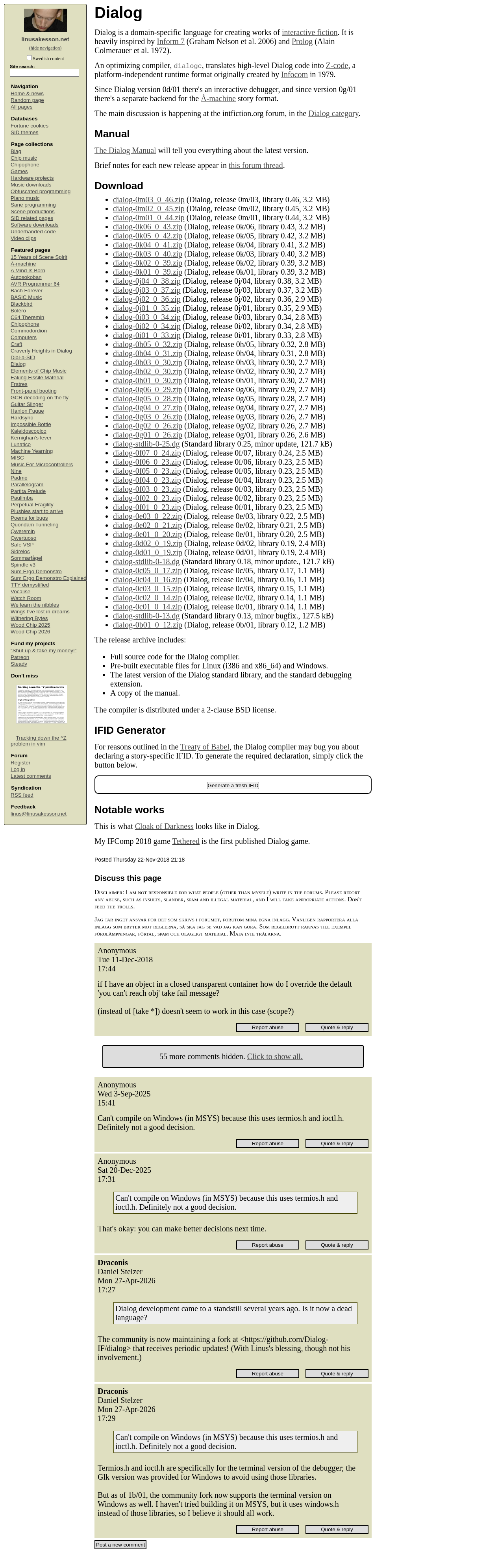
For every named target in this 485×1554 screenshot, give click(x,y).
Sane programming (33, 205)
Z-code (337, 65)
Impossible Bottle (31, 424)
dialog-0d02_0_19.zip (147, 543)
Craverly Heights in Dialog (41, 351)
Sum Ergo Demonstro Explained (49, 578)
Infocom (294, 74)
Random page (27, 100)
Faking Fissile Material (37, 377)
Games (19, 171)
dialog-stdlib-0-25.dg (146, 443)
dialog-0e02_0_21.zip (147, 525)
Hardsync (22, 418)
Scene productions (33, 211)
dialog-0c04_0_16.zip (147, 579)
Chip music (24, 158)
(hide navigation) (45, 48)
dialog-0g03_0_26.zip (147, 416)
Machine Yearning (32, 451)
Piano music (25, 198)
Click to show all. (275, 1056)
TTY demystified (30, 585)
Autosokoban (26, 277)
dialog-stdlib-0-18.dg (146, 561)
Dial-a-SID (23, 357)
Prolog (302, 41)
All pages (22, 107)
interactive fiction (310, 32)
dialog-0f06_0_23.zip (147, 462)
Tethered (186, 841)
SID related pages (32, 218)
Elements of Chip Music (39, 371)
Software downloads (35, 225)
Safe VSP (22, 545)
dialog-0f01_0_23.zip (147, 507)
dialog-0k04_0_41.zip (147, 244)
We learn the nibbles (35, 605)
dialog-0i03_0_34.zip (147, 317)
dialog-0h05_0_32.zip (147, 344)
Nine (16, 471)
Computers (24, 337)
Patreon (20, 657)
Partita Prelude (28, 491)
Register (20, 763)
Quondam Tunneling (35, 525)
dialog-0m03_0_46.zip (149, 199)
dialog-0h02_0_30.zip (147, 371)
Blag (16, 151)
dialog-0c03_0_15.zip (147, 588)
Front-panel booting (34, 391)
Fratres (19, 384)
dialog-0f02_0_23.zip (147, 498)
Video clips (23, 238)
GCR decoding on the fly (39, 397)
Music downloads (31, 185)
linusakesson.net (45, 39)
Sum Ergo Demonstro (36, 571)
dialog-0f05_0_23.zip (147, 471)
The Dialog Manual (125, 150)
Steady (19, 664)
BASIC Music (26, 297)
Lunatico (21, 444)
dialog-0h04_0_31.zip (147, 353)
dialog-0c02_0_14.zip (147, 597)
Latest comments (31, 776)
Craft (16, 344)
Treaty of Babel (205, 746)
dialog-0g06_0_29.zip (147, 389)
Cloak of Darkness (164, 826)
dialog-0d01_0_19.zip (147, 552)
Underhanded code (33, 231)
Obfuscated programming (40, 191)
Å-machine (23, 264)
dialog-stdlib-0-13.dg (146, 615)
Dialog (18, 364)
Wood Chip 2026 (30, 632)
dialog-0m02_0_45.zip (149, 208)
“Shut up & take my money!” (43, 650)
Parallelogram (27, 484)
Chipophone (25, 165)
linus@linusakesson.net (39, 814)
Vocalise (20, 591)
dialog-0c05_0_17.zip (147, 570)
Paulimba (22, 498)
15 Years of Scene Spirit (39, 257)
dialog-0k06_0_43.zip (147, 226)
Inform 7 (171, 41)
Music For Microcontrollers (42, 464)
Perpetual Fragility (32, 505)
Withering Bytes (29, 618)
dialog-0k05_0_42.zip (147, 235)
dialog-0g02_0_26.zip (147, 425)
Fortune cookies (29, 126)
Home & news (27, 93)
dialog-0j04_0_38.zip (147, 281)
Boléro (18, 311)
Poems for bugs (29, 518)
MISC (17, 458)
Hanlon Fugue (27, 411)
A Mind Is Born (28, 270)
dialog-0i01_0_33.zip (147, 335)
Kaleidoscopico (28, 431)
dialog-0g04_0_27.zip (147, 407)
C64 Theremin (27, 317)
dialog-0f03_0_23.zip (147, 489)
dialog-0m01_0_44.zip (149, 217)
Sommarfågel (26, 558)
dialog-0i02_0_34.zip (147, 326)
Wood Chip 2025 (30, 625)
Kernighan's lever (31, 438)
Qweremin (23, 531)
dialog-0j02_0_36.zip (147, 299)
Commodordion (29, 331)
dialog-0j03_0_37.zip (147, 290)
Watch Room (26, 598)
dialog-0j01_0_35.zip (147, 308)
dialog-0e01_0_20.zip (147, 534)
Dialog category (333, 113)
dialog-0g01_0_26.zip (147, 434)
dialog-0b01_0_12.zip (147, 624)
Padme (19, 478)
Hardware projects (32, 178)
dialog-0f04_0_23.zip (147, 480)
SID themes (25, 132)
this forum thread (256, 165)
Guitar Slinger (27, 404)
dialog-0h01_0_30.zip (147, 380)
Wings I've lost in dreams (40, 612)
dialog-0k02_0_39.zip (147, 262)
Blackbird (22, 304)
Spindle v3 (23, 565)
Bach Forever (27, 290)
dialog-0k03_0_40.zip (147, 253)
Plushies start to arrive (37, 511)
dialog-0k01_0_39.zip (147, 272)
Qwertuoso (23, 538)
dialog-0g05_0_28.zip (147, 398)
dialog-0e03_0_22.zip (147, 516)
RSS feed (22, 795)
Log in (18, 769)
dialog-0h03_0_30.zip (147, 362)
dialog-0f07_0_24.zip (147, 452)
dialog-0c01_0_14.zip (147, 606)
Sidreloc (20, 551)
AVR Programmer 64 (35, 284)
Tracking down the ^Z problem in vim (39, 741)
